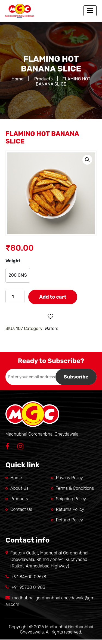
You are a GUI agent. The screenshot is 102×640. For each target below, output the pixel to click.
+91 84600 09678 (28, 576)
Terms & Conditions (75, 488)
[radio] (17, 275)
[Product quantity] (14, 296)
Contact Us (21, 509)
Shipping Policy (71, 498)
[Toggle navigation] (90, 10)
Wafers (51, 328)
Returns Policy (70, 509)
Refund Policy (69, 520)
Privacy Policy (69, 477)
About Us (19, 488)
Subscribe (76, 377)
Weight (12, 260)
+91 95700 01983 (28, 587)
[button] (87, 160)
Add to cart (52, 297)
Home (17, 78)
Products (43, 78)
